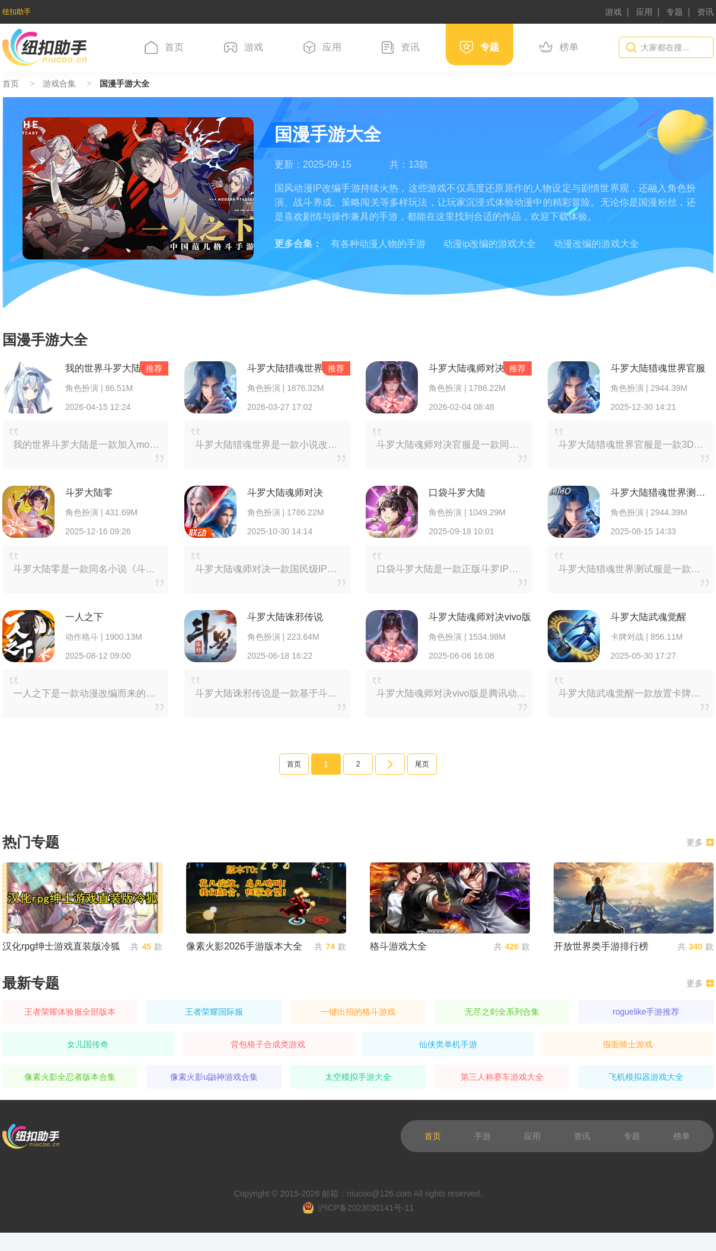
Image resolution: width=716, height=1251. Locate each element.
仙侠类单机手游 (448, 1044)
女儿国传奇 (87, 1044)
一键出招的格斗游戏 (358, 1011)
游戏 (613, 12)
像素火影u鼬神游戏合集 (214, 1077)
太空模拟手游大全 (358, 1077)
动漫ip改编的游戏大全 (489, 244)
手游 (482, 1136)
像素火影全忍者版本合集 (70, 1077)
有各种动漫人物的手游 (378, 244)
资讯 (705, 12)
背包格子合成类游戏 (268, 1044)
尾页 (422, 764)
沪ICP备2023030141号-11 (358, 1208)
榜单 (558, 47)
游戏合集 (59, 83)
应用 (644, 12)
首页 (164, 47)
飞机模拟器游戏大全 (646, 1077)
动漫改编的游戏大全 (596, 244)
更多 (700, 842)
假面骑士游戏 (628, 1044)
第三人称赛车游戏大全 (502, 1077)
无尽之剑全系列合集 (502, 1011)
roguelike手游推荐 (646, 1011)
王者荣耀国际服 (214, 1011)
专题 (674, 12)
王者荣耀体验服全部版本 (70, 1011)
